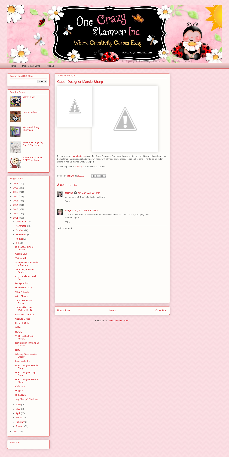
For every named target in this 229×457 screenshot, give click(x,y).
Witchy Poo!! (29, 97)
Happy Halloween (31, 112)
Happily (19, 390)
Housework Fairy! (23, 287)
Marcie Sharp (79, 156)
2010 (16, 431)
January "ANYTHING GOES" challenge (33, 159)
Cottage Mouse (22, 319)
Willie (17, 327)
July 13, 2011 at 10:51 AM (86, 210)
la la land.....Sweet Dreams (24, 248)
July (18, 243)
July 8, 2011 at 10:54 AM (89, 193)
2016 (16, 196)
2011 (16, 218)
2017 (16, 192)
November (21, 226)
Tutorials (50, 66)
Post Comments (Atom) (118, 320)
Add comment (65, 228)
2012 (16, 213)
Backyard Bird (22, 283)
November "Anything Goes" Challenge (33, 143)
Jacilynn (69, 193)
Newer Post (63, 310)
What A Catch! (22, 292)
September (21, 234)
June (18, 404)
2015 (16, 200)
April (18, 413)
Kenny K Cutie (22, 323)
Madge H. (69, 210)
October (20, 230)
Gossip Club (21, 254)
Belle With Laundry (24, 314)
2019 (16, 183)
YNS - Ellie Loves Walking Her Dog (24, 308)
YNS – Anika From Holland (24, 337)
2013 (16, 209)
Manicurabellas (22, 361)
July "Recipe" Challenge (27, 399)
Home (13, 66)
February (20, 422)
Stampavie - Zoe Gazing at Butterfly (27, 263)
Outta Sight (20, 395)
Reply (67, 201)
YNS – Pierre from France (24, 301)
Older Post (161, 310)
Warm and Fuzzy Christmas (31, 128)
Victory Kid (20, 258)
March (19, 417)
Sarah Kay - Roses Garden (24, 270)
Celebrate (20, 386)
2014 (16, 205)
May (18, 409)
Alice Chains (21, 296)
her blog (78, 166)
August (19, 239)
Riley (17, 350)
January (20, 426)
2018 (16, 187)
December (21, 221)
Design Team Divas (31, 66)
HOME (18, 331)
